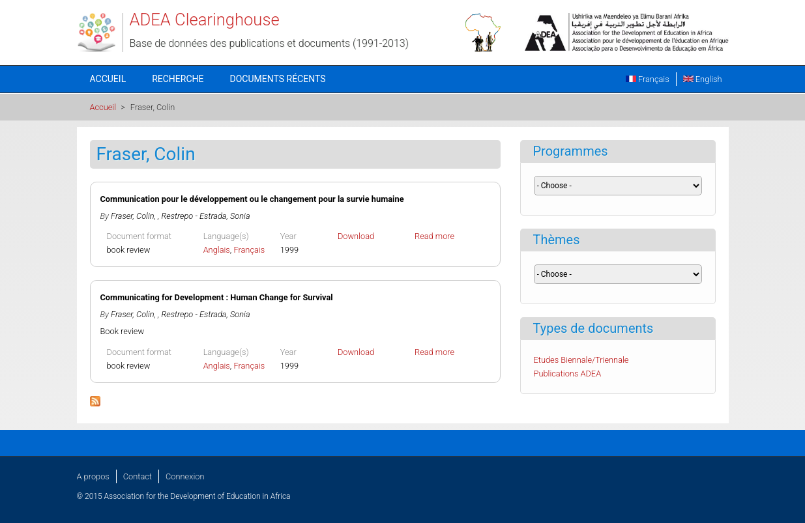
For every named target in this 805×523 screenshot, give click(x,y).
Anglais (216, 250)
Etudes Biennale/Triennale (581, 360)
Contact (137, 476)
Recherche (177, 79)
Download (356, 236)
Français (647, 79)
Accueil (108, 79)
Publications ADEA (568, 373)
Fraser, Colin (132, 216)
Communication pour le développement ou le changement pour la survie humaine (252, 199)
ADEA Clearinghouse (205, 19)
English (702, 79)
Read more (434, 236)
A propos (93, 476)
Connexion (185, 476)
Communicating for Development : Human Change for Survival (216, 297)
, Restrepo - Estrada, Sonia (204, 216)
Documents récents (278, 79)
